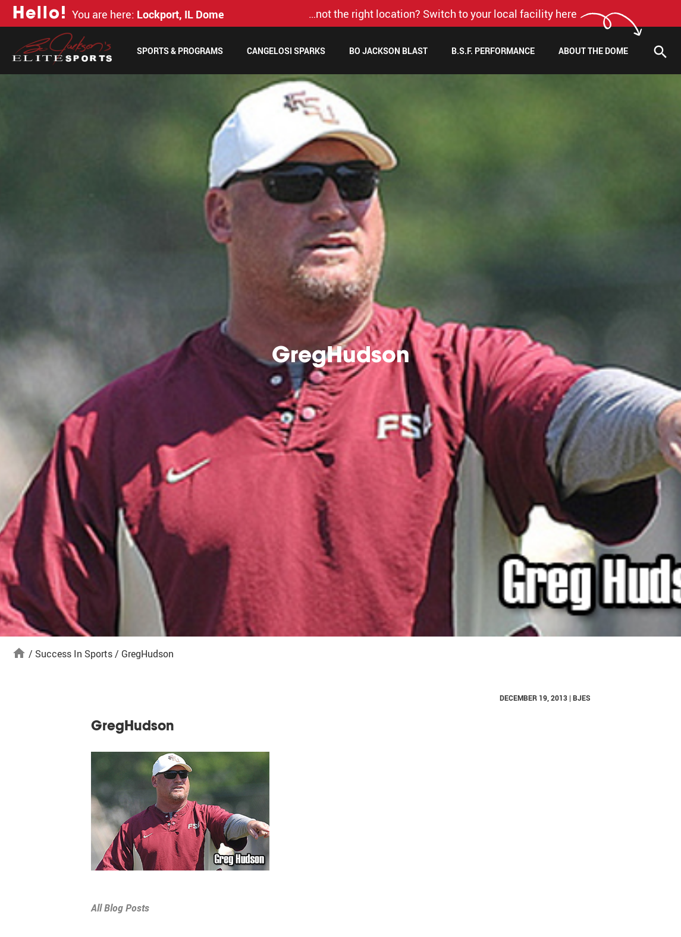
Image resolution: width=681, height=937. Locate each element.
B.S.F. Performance (493, 50)
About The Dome (593, 50)
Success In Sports (73, 653)
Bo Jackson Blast (388, 50)
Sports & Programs (180, 50)
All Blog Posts (120, 907)
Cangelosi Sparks (286, 50)
